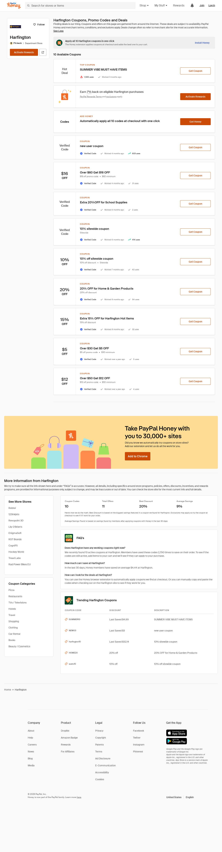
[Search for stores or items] (80, 5)
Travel (11, 615)
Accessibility (102, 772)
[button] (180, 797)
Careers (32, 744)
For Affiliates (67, 751)
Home (7, 689)
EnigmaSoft (15, 533)
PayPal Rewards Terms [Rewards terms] (91, 96)
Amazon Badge (69, 737)
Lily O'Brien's (15, 526)
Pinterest (138, 751)
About (31, 730)
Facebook (138, 730)
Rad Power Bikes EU (19, 564)
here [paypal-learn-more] (79, 797)
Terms (98, 751)
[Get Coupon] (195, 70)
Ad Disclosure (102, 758)
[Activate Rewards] (24, 52)
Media (31, 765)
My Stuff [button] (161, 5)
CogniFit (13, 545)
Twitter (136, 737)
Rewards (178, 5)
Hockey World (16, 551)
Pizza (11, 590)
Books (11, 640)
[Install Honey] (202, 42)
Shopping (13, 621)
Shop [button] (144, 5)
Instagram (138, 744)
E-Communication (105, 765)
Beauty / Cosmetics (19, 646)
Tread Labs (14, 558)
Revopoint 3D (15, 520)
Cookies (99, 779)
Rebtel (12, 508)
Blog (30, 758)
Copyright (100, 737)
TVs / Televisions (17, 602)
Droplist (65, 730)
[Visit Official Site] (42, 52)
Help (30, 737)
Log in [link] (211, 5)
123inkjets (13, 514)
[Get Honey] (195, 121)
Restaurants (15, 596)
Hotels (12, 608)
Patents (99, 744)
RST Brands (15, 539)
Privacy (99, 730)
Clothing (13, 627)
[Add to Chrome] (137, 456)
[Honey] (14, 6)
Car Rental (14, 633)
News (31, 751)
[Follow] (38, 24)
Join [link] (202, 5)
